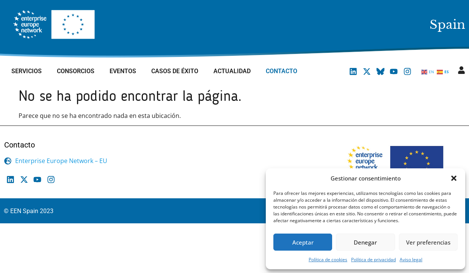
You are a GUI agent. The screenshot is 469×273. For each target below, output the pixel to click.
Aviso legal (411, 259)
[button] (454, 178)
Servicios (26, 71)
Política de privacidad (373, 259)
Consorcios (75, 71)
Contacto (281, 71)
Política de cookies (328, 259)
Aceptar (303, 242)
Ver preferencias (428, 242)
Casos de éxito (174, 71)
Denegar (365, 242)
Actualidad (232, 71)
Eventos (123, 71)
